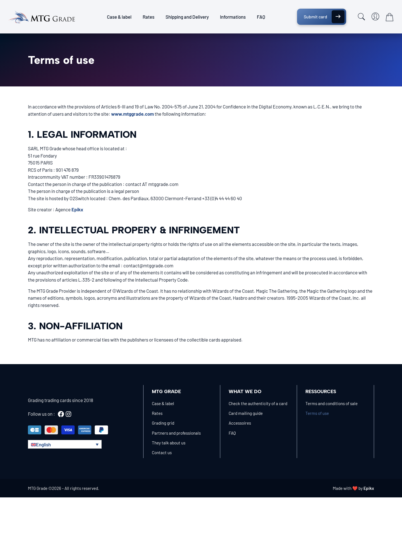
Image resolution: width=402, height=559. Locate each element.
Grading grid (163, 422)
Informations (233, 17)
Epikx (368, 488)
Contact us (162, 452)
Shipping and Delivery (187, 17)
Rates (148, 17)
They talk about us (168, 442)
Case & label (119, 17)
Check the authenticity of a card (258, 403)
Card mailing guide (246, 413)
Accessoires (240, 422)
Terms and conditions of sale (331, 403)
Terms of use (317, 413)
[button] (65, 444)
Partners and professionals (176, 432)
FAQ (261, 17)
